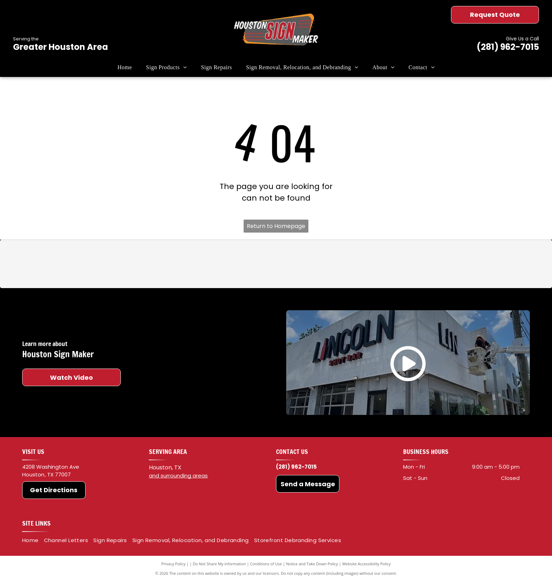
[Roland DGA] (313, 264)
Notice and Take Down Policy (312, 563)
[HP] (389, 264)
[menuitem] (125, 67)
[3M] (163, 264)
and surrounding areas (178, 475)
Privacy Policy (173, 563)
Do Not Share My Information (219, 563)
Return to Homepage (276, 226)
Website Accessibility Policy (366, 563)
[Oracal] (238, 264)
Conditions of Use (266, 563)
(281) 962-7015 (508, 47)
